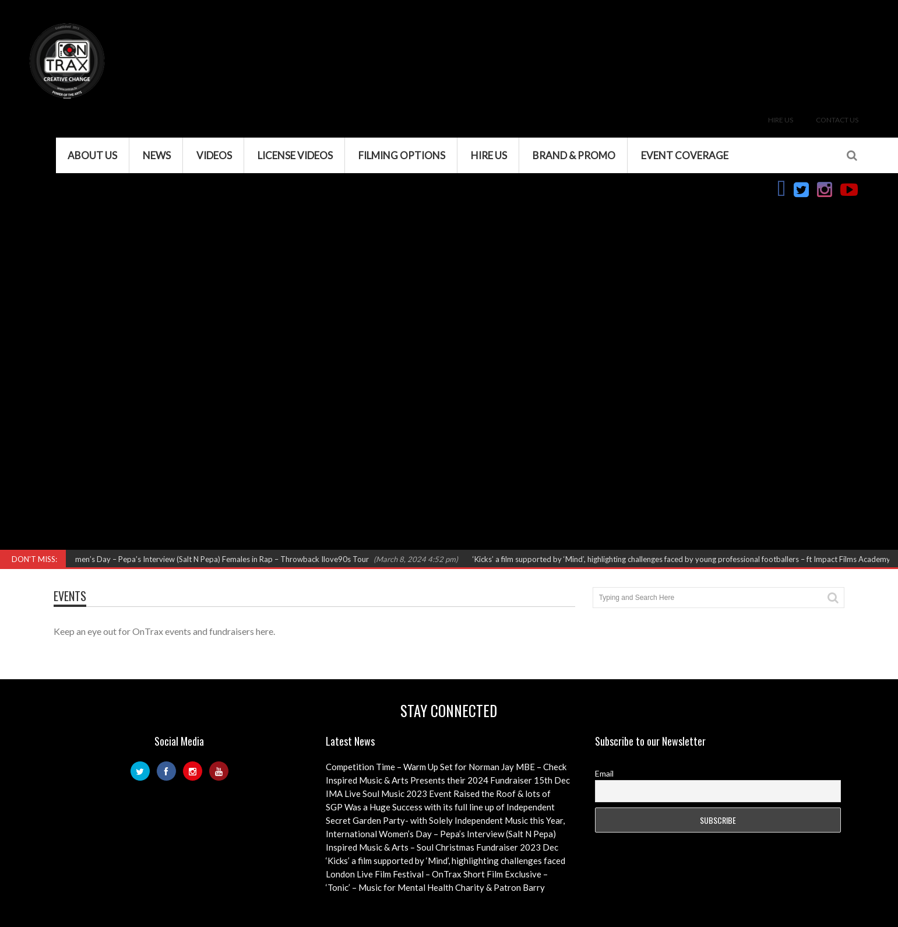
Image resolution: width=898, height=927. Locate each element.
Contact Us (837, 119)
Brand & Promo (574, 155)
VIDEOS (214, 155)
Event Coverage (684, 155)
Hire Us (780, 119)
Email (604, 773)
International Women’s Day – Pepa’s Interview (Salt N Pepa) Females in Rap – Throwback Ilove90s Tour (199, 559)
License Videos (295, 155)
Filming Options (401, 155)
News (157, 155)
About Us (92, 155)
